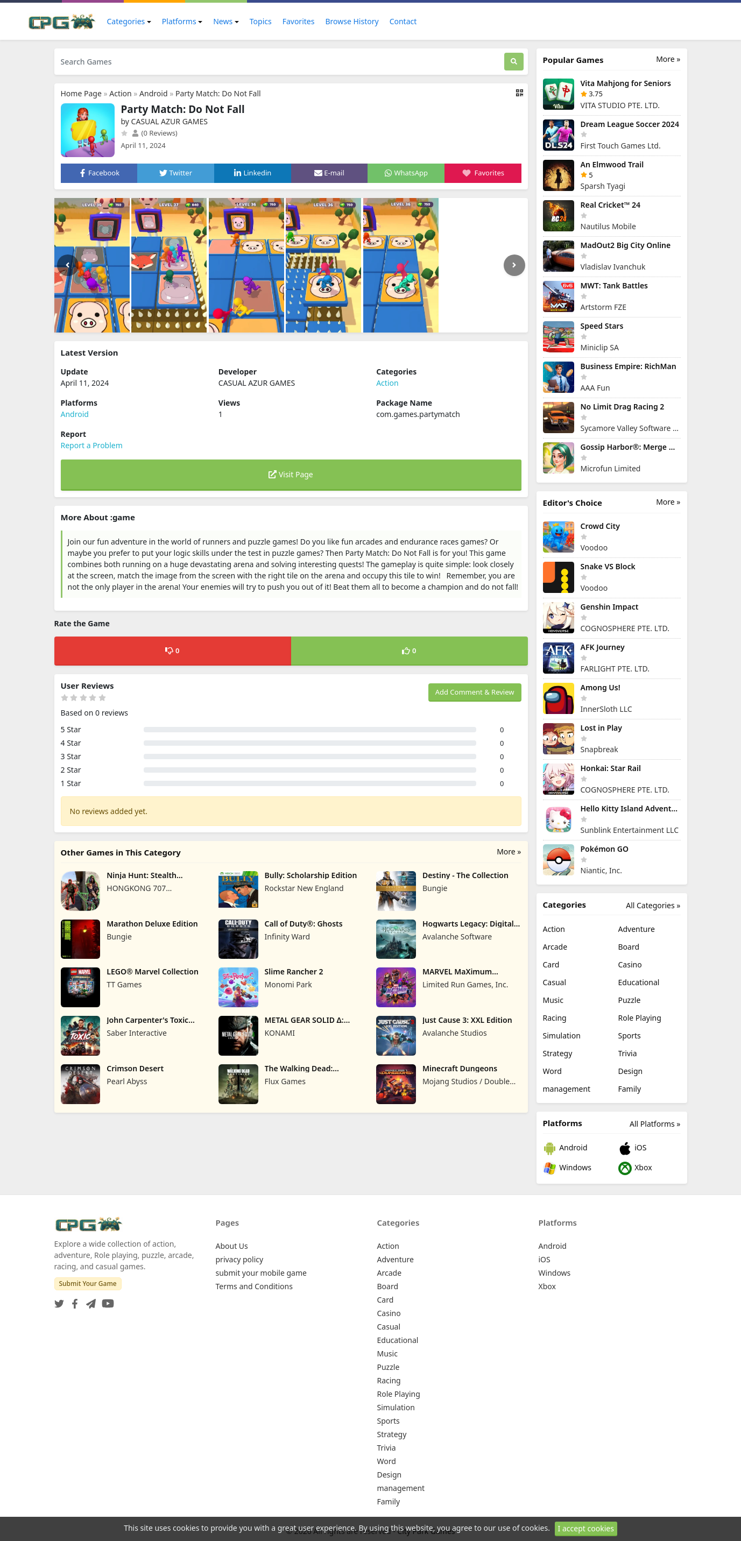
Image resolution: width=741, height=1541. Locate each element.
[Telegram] (89, 1300)
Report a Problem (92, 445)
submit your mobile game (261, 1273)
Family (629, 1089)
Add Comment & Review (474, 692)
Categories (126, 21)
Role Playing (639, 1018)
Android (153, 93)
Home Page (81, 93)
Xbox (635, 1168)
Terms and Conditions (254, 1286)
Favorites (299, 21)
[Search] (514, 61)
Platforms (179, 21)
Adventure (636, 929)
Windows (567, 1168)
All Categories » (653, 905)
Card (551, 964)
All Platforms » (655, 1124)
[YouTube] (105, 1300)
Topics (261, 21)
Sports (629, 1035)
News (222, 21)
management (567, 1089)
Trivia (627, 1053)
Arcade (555, 947)
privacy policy (240, 1259)
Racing (555, 1018)
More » (509, 851)
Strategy (558, 1053)
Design (630, 1071)
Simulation (562, 1035)
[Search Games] (279, 61)
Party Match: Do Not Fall (218, 93)
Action (120, 93)
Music (553, 1000)
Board (629, 947)
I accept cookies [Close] (586, 1532)
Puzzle (629, 1000)
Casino (630, 964)
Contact (403, 21)
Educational (639, 982)
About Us (232, 1246)
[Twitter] (59, 1300)
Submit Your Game (88, 1283)
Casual (555, 982)
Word (552, 1071)
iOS (632, 1148)
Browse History (351, 21)
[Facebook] (73, 1300)
